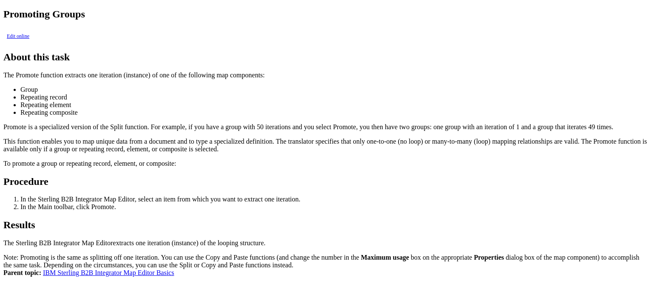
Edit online (18, 36)
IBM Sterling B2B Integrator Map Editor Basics (108, 272)
